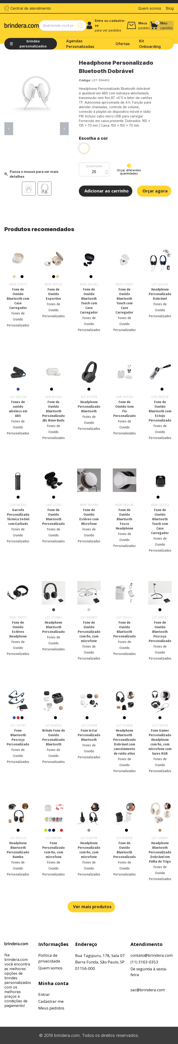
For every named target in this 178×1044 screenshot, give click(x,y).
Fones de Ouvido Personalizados (18, 319)
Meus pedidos (51, 1008)
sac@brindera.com (148, 989)
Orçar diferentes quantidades (129, 169)
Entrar (44, 994)
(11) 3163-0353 (144, 962)
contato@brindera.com (152, 955)
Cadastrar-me (51, 1001)
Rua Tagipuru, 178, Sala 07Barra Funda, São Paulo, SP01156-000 (100, 962)
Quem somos (50, 968)
